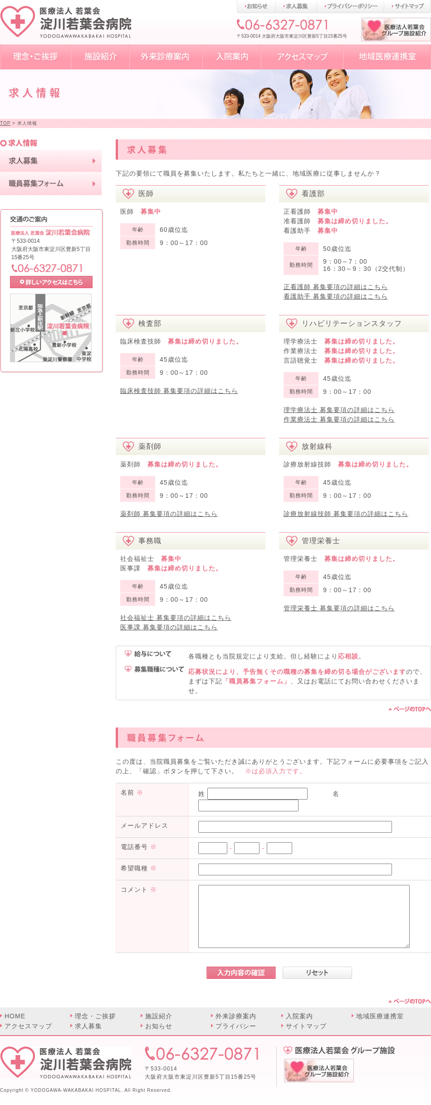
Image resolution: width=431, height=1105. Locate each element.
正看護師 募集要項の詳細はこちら (336, 286)
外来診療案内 (236, 1016)
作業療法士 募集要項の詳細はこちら (339, 419)
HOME (15, 1016)
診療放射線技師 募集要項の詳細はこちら (346, 513)
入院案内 (299, 1016)
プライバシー (236, 1026)
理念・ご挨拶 (95, 1016)
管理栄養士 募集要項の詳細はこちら (339, 608)
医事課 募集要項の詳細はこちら (169, 627)
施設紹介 (158, 1016)
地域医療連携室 (380, 1016)
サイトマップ (306, 1026)
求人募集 (88, 1026)
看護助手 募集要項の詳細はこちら (336, 296)
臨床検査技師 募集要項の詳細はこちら (179, 390)
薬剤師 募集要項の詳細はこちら (169, 513)
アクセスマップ (28, 1026)
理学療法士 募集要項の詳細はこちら (339, 409)
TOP (5, 123)
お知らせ (158, 1026)
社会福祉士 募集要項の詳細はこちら (175, 617)
